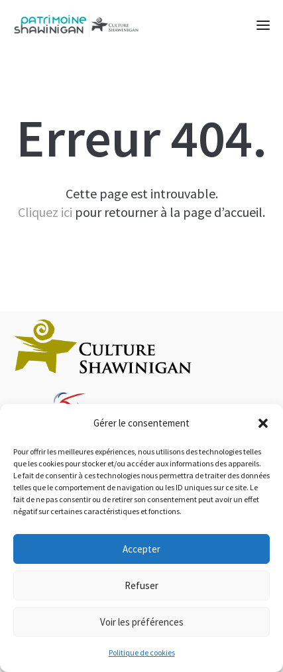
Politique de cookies (142, 652)
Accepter (141, 549)
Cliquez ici (45, 212)
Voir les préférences (142, 622)
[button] (263, 423)
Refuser (141, 585)
